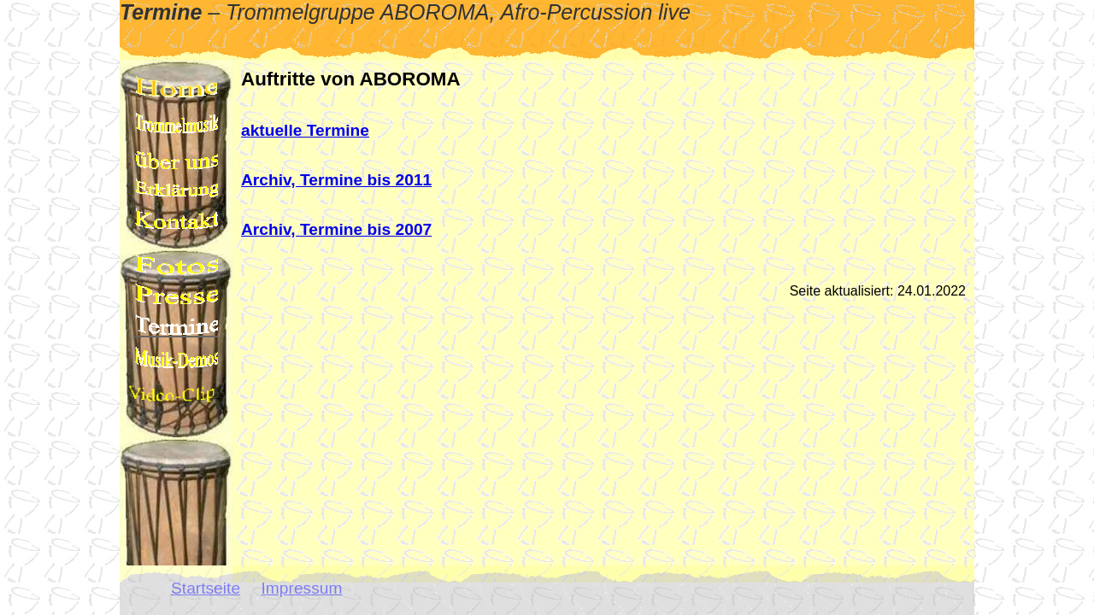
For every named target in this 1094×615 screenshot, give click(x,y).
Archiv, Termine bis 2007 (336, 229)
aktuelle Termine (305, 130)
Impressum (302, 588)
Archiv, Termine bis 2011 (336, 180)
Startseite (205, 588)
